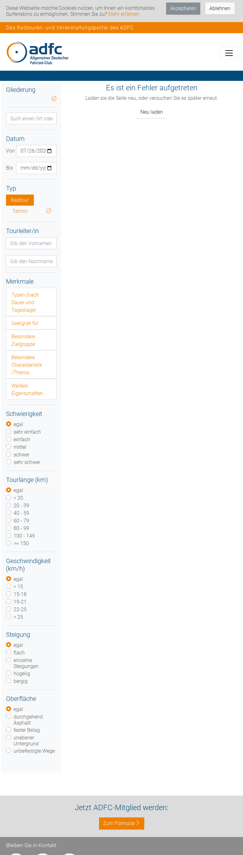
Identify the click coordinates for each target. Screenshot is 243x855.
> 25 (18, 617)
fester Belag (27, 730)
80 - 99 (21, 528)
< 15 (18, 587)
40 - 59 (21, 513)
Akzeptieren (183, 8)
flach (19, 653)
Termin (20, 211)
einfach (22, 440)
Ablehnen (219, 8)
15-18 (20, 594)
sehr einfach (27, 432)
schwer (21, 455)
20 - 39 (21, 506)
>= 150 (21, 543)
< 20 (18, 498)
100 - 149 (24, 536)
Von (8, 151)
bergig (21, 681)
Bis (8, 168)
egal (18, 424)
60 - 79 (21, 521)
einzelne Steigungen (26, 663)
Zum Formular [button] (121, 823)
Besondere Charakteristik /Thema (26, 365)
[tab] (31, 302)
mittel (20, 447)
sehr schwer (27, 462)
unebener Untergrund (26, 741)
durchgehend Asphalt (28, 720)
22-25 (20, 609)
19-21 (20, 602)
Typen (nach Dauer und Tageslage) (25, 302)
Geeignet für (24, 323)
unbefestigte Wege (34, 751)
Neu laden (151, 112)
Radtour (20, 200)
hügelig (22, 674)
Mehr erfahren (123, 14)
